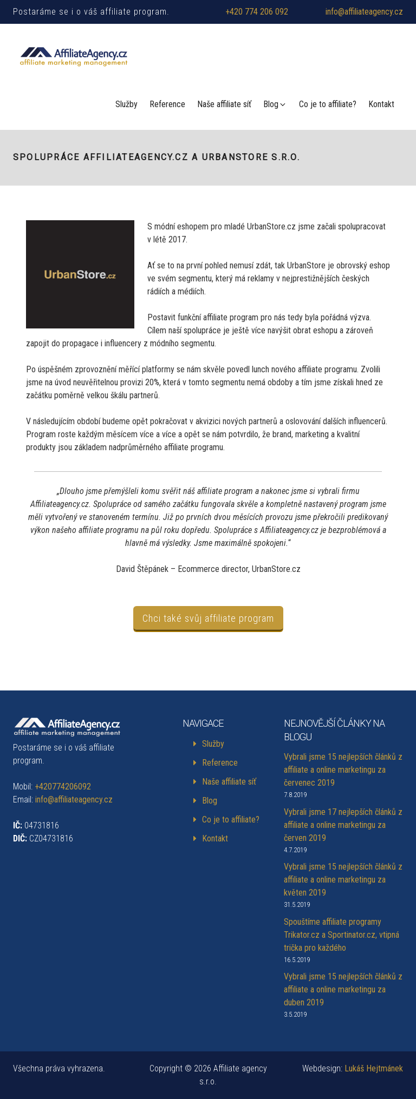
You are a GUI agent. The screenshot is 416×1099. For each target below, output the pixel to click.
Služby (126, 104)
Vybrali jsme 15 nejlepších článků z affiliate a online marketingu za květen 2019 (343, 879)
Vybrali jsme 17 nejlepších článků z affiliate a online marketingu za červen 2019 (343, 825)
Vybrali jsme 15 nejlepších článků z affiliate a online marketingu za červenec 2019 (343, 770)
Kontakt (381, 104)
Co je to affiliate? (327, 104)
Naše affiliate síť (224, 104)
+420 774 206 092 (256, 11)
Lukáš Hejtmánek (373, 1068)
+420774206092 (63, 786)
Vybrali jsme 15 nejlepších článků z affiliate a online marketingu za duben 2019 (343, 989)
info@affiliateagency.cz (364, 11)
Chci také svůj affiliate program (208, 618)
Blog (275, 104)
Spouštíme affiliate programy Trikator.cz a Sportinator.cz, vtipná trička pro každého (341, 935)
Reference (167, 104)
